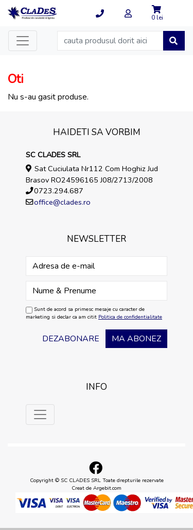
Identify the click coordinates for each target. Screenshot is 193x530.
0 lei (157, 17)
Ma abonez (136, 338)
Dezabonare (70, 338)
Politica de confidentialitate (130, 317)
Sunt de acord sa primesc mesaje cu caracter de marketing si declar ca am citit (94, 313)
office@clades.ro (62, 202)
